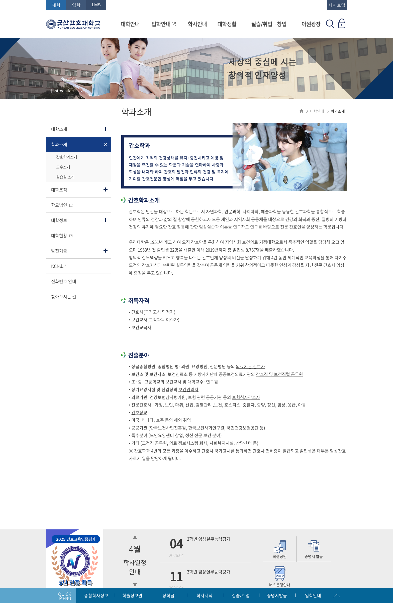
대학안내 (130, 24)
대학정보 (59, 220)
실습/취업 (241, 595)
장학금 (168, 595)
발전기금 (59, 251)
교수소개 (63, 167)
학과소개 (59, 144)
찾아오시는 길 (63, 296)
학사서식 (205, 595)
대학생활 (226, 24)
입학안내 (163, 24)
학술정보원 (132, 595)
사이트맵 (336, 5)
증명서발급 (277, 595)
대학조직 (59, 189)
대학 (56, 5)
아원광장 (311, 24)
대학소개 (59, 129)
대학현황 (61, 235)
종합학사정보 (96, 595)
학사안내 (197, 24)
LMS (96, 5)
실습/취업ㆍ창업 (268, 24)
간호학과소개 (66, 157)
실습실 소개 (65, 177)
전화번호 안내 (63, 281)
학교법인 (61, 205)
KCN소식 (59, 266)
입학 (76, 5)
